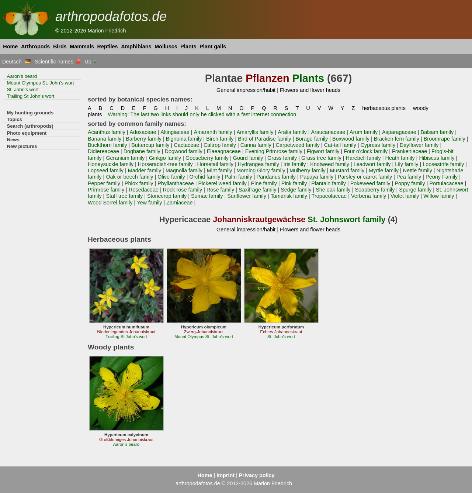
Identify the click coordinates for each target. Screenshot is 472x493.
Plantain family (328, 183)
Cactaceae (186, 145)
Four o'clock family (366, 151)
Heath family (400, 158)
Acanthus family (106, 132)
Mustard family (347, 170)
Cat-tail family (340, 145)
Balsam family (437, 132)
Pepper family (104, 183)
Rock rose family (182, 190)
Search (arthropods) (30, 126)
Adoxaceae (142, 132)
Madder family (144, 170)
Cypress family (378, 145)
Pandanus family (276, 177)
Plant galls (212, 46)
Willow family (438, 196)
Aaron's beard (22, 76)
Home (10, 46)
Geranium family (125, 158)
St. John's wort (22, 89)
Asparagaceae (399, 132)
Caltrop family (220, 145)
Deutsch (16, 62)
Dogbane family (142, 151)
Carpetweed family (298, 145)
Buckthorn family (107, 145)
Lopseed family (106, 170)
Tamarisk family (289, 196)
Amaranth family (213, 132)
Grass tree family (321, 158)
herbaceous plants (384, 108)
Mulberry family (307, 170)
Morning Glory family (260, 170)
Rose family (220, 190)
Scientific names (57, 62)
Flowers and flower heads (310, 90)
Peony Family (442, 177)
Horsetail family (215, 164)
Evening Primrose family (273, 151)
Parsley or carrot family (365, 177)
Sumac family (207, 196)
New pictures (22, 146)
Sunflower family (246, 196)
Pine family (264, 183)
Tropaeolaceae (329, 196)
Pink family (294, 183)
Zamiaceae (179, 203)
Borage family (311, 139)
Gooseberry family (207, 158)
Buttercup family (150, 145)
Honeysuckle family (110, 164)
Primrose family (106, 190)
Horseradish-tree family (165, 164)
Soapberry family (375, 190)
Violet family (405, 196)
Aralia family (292, 132)
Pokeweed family (370, 183)
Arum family (364, 132)
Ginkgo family (165, 158)
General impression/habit (245, 90)
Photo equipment (26, 133)
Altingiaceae (175, 132)
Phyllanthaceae (175, 183)
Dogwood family (184, 151)
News (13, 139)
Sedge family (296, 190)
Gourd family (248, 158)
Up (90, 62)
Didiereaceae (103, 151)
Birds (60, 46)
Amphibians (136, 46)
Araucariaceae (328, 132)
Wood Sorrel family (110, 203)
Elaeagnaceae (224, 151)
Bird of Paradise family (264, 139)
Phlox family (139, 183)
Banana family (104, 139)
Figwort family (323, 151)
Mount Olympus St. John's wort (40, 83)
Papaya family (316, 177)
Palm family (238, 177)
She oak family (333, 190)
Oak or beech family (129, 177)
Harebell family (363, 158)
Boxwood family (350, 139)
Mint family (219, 170)
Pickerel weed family (222, 183)
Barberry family (144, 139)
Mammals (82, 46)
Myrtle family (384, 170)
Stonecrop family (167, 196)
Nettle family (417, 170)
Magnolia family (184, 170)
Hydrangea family (258, 164)
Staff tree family (124, 196)
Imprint (225, 475)
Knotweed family (329, 164)
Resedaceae (144, 190)
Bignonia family (184, 139)
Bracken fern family (396, 139)
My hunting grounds (30, 113)
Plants (188, 46)
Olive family (171, 177)
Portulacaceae (447, 183)
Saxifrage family (257, 190)
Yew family (149, 203)
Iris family (295, 164)
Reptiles (107, 46)
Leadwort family (372, 164)
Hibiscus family (436, 158)
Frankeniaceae (409, 151)
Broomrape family (444, 139)
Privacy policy (257, 475)
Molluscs (166, 46)
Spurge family (415, 190)
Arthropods (35, 46)
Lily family (406, 164)
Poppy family (410, 183)
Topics (14, 119)
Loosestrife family (443, 164)
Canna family (255, 145)
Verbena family (368, 196)
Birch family (219, 139)
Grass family (282, 158)
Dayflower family (419, 145)
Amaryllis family (254, 132)
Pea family (408, 177)
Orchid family (204, 177)
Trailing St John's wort (30, 96)
